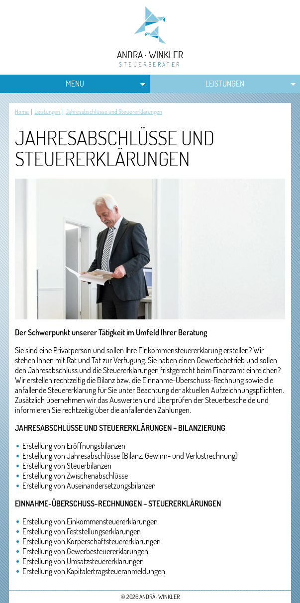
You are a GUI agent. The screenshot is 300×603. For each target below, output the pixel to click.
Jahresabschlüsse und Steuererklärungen (114, 111)
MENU (75, 84)
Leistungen (224, 84)
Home (22, 111)
